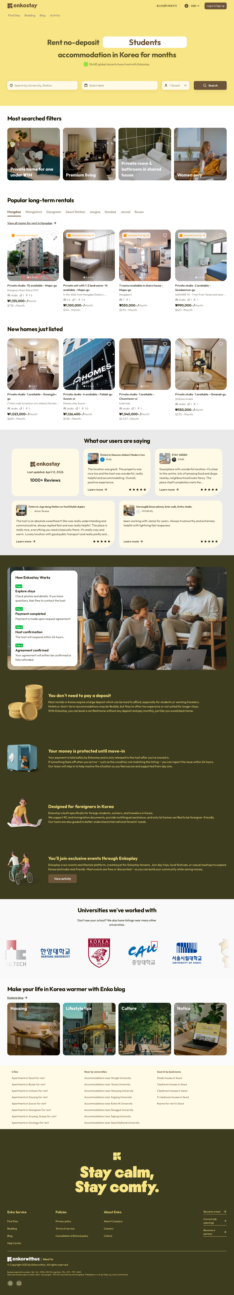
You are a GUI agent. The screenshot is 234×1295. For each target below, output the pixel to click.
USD (192, 6)
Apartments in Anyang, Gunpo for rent (34, 1116)
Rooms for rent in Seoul (170, 1103)
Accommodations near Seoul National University (111, 1122)
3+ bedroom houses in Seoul (173, 1097)
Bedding (12, 1228)
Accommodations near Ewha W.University (108, 1103)
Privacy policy (63, 1221)
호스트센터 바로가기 (166, 5)
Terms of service (65, 1228)
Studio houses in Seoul (169, 1078)
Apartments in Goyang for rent (30, 1097)
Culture (108, 1236)
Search (210, 85)
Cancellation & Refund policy (72, 1236)
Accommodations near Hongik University (107, 1078)
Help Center (14, 1243)
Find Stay (12, 1221)
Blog (9, 1236)
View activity (62, 878)
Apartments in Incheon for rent (30, 1090)
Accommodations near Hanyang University (108, 1090)
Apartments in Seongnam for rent (31, 1110)
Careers (108, 1228)
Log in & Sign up (215, 5)
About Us (48, 1259)
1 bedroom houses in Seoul (172, 1084)
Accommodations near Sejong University (107, 1116)
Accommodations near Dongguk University (108, 1110)
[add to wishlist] (53, 235)
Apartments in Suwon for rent (29, 1103)
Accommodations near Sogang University (108, 1097)
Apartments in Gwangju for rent (30, 1122)
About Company (113, 1221)
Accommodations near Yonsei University (107, 1084)
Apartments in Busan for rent (28, 1084)
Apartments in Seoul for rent (28, 1078)
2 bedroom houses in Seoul (172, 1090)
